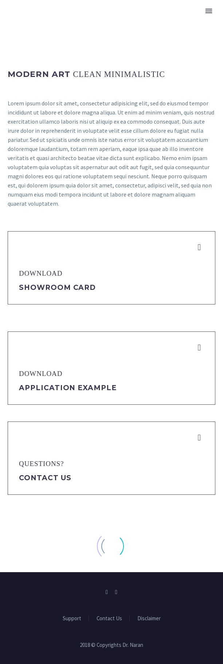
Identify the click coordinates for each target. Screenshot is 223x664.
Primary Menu (209, 11)
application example (68, 388)
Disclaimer (149, 618)
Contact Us (45, 478)
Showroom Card (57, 287)
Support (72, 618)
